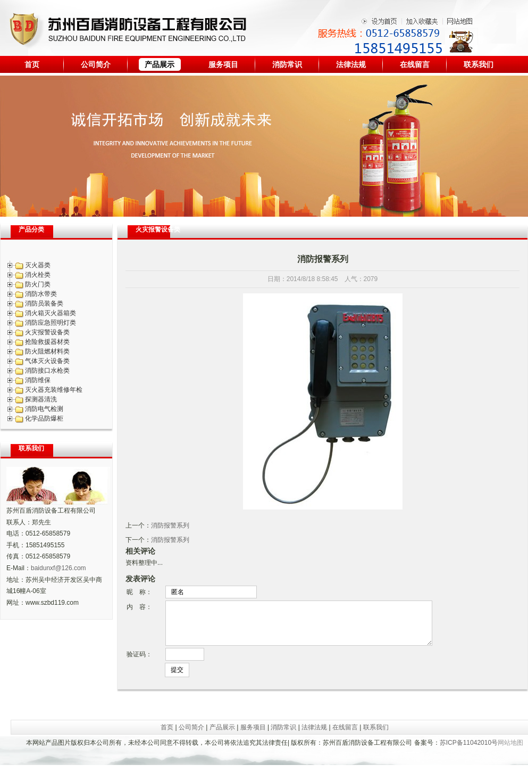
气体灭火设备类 (47, 361)
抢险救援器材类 (47, 342)
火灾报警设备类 (47, 332)
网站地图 (510, 750)
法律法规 (351, 64)
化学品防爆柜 (44, 418)
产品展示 (159, 64)
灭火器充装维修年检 (53, 389)
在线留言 (415, 64)
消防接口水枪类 (47, 370)
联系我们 (478, 64)
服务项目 (223, 64)
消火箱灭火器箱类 (50, 313)
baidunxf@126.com (58, 568)
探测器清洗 (41, 399)
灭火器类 (38, 265)
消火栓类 (38, 274)
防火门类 (38, 284)
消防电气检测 (44, 409)
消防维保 (38, 380)
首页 (31, 64)
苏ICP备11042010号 (469, 750)
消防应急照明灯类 (50, 322)
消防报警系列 (170, 525)
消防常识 (287, 64)
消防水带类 (41, 294)
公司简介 (96, 64)
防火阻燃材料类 (47, 351)
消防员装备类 (44, 303)
